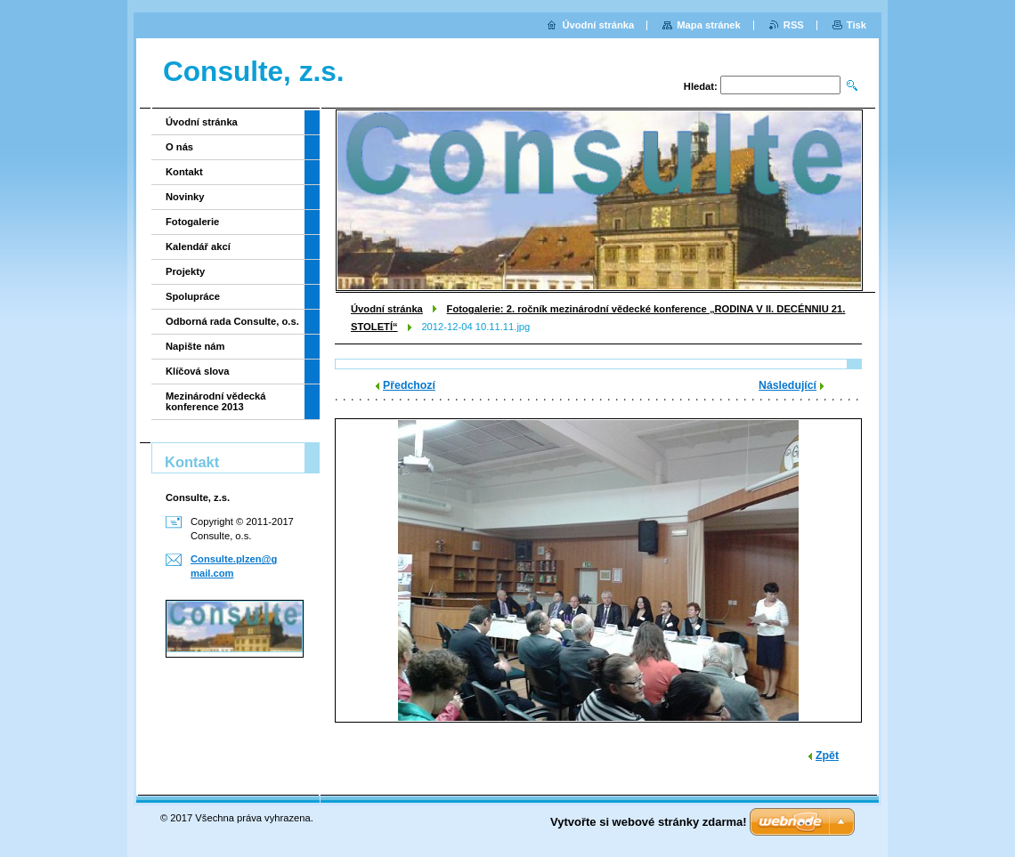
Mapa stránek (709, 25)
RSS (794, 25)
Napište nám (195, 346)
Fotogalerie (192, 221)
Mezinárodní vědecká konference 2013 (216, 401)
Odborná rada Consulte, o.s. (232, 321)
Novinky (185, 196)
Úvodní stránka (387, 308)
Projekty (185, 271)
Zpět (827, 755)
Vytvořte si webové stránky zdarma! (648, 822)
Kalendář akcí (198, 246)
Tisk (856, 25)
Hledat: (701, 86)
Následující (787, 385)
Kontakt (184, 171)
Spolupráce (193, 296)
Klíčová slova (198, 371)
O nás (179, 146)
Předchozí (409, 385)
